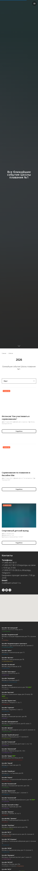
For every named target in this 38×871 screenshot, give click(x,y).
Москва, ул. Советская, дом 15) (11, 765)
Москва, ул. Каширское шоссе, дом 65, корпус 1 (16, 723)
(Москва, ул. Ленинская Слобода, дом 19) (12, 629)
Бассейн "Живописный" (9, 749)
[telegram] (9, 590)
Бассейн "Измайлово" (8, 771)
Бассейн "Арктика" (7, 657)
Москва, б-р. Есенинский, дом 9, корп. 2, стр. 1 (16, 744)
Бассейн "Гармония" (8, 707)
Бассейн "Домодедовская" (10, 721)
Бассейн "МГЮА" (7, 848)
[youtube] (6, 590)
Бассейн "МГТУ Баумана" (9, 839)
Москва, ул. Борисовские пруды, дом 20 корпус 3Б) (17, 694)
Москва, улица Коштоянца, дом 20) (12, 758)
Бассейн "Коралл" (7, 777)
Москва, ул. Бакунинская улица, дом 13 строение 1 (17, 850)
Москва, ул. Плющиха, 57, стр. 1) (11, 702)
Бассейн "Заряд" (7, 756)
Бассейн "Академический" (10, 634)
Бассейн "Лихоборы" (8, 825)
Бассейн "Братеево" (8, 692)
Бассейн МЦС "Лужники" (9, 818)
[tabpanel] (19, 525)
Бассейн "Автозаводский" (10, 628)
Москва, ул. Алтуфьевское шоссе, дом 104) (15, 687)
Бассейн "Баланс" (7, 685)
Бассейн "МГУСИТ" (7, 862)
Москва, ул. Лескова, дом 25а (11, 864)
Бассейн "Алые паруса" (9, 671)
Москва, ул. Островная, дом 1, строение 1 (15, 792)
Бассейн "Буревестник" (9, 700)
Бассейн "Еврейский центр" (10, 735)
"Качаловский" (11, 798)
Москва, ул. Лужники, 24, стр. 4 (11, 813)
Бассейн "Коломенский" (9, 784)
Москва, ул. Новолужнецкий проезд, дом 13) (15, 820)
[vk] (3, 590)
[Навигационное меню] (34, 3)
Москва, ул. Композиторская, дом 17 (13, 652)
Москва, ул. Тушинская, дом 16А (11, 807)
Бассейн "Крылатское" (9, 791)
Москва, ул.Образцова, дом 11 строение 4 (15, 737)
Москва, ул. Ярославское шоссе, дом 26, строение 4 (18, 834)
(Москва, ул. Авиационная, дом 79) (10, 673)
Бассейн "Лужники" (8, 812)
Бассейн (4, 798)
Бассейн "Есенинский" (9, 742)
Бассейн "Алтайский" (8, 664)
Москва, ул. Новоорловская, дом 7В (13, 659)
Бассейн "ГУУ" (6, 714)
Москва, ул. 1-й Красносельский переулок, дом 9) (17, 779)
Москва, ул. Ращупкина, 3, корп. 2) (12, 709)
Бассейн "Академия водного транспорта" (14, 643)
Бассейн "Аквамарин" (8, 678)
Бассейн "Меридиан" (8, 855)
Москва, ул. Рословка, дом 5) (10, 680)
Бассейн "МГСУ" (6, 832)
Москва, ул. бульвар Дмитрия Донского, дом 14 (16, 800)
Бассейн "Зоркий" (7, 763)
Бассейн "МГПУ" (6, 869)
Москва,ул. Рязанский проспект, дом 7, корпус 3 (16, 857)
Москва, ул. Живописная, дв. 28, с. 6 (12, 751)
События (10, 353)
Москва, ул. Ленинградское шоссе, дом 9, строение (18, 730)
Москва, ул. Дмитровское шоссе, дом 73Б (14, 827)
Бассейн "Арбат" (7, 650)
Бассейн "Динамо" (7, 728)
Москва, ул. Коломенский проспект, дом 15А (15, 786)
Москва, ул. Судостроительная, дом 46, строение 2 (17, 645)
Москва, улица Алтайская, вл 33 (11, 666)
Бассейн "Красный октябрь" (10, 805)
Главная (4, 353)
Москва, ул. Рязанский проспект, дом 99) (14, 716)
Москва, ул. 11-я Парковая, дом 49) (12, 773)
